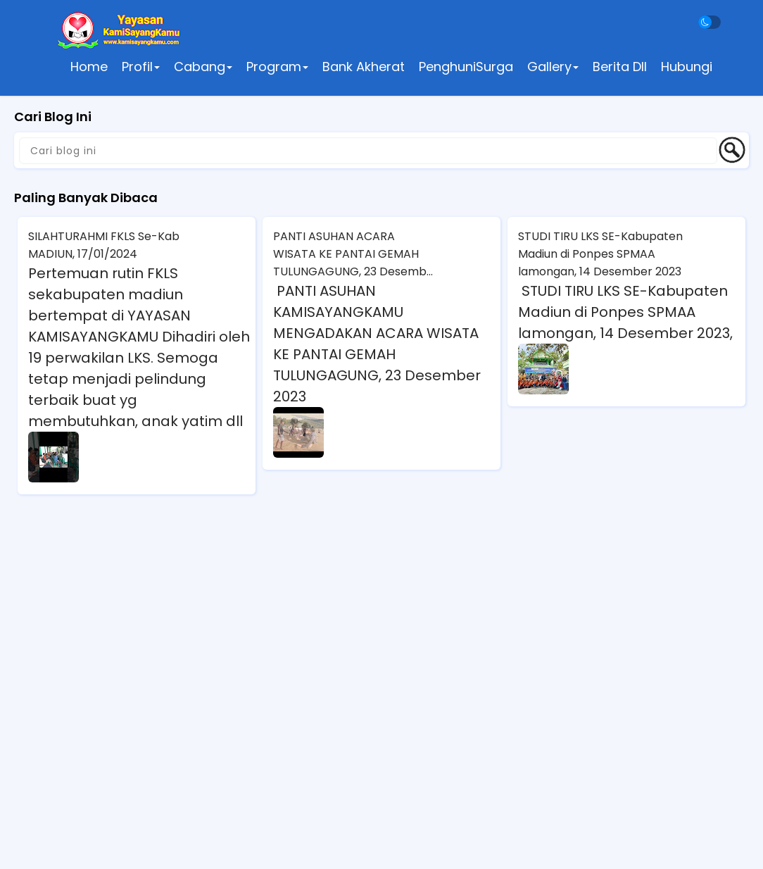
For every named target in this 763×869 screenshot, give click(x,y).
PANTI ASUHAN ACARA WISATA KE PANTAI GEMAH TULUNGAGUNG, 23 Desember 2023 (356, 254)
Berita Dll (620, 66)
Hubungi (686, 66)
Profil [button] (141, 66)
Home (89, 66)
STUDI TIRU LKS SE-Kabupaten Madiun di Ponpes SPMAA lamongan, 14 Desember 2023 (600, 254)
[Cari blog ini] (368, 150)
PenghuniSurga (466, 66)
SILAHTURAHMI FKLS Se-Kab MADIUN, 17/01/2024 (103, 245)
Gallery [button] (553, 66)
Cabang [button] (203, 66)
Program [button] (277, 66)
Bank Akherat (363, 66)
